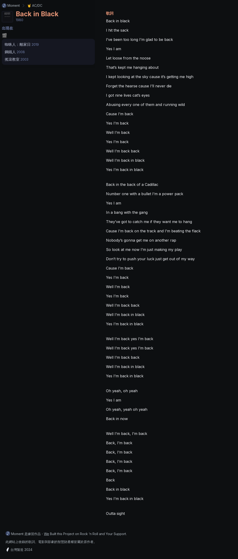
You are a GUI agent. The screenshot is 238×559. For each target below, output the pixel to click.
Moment (11, 5)
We (46, 534)
